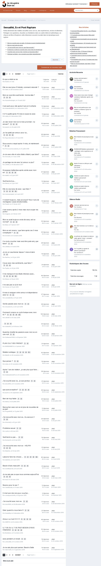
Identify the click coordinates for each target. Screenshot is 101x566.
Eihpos (7, 269)
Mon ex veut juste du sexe (15, 45)
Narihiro (7, 249)
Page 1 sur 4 (31, 74)
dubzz (7, 382)
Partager (49, 543)
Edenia (7, 179)
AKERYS (7, 495)
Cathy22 (54, 79)
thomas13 (8, 419)
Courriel (18, 543)
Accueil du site (7, 10)
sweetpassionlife (10, 471)
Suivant (18, 74)
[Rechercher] (85, 10)
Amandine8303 (9, 107)
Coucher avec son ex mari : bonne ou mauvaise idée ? (23, 52)
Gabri (6, 89)
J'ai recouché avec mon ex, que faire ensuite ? (20, 47)
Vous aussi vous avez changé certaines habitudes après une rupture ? (83, 97)
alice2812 (8, 366)
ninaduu (79, 207)
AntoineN (8, 402)
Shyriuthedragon (10, 99)
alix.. (78, 229)
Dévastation (77, 86)
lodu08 (79, 113)
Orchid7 (7, 229)
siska (6, 348)
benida (79, 122)
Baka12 (7, 340)
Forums (18, 10)
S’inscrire (94, 4)
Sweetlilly (8, 487)
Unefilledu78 (9, 445)
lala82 (7, 171)
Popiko (7, 259)
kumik (78, 167)
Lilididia (7, 239)
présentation (78, 120)
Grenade (8, 153)
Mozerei (79, 140)
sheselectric (9, 296)
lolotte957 (8, 314)
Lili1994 (7, 161)
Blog (25, 10)
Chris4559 (80, 88)
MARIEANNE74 (9, 332)
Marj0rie (7, 429)
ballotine (7, 437)
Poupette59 (8, 392)
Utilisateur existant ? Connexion (76, 4)
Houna (7, 277)
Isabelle (79, 155)
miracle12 (79, 101)
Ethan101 (79, 80)
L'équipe (32, 10)
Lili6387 (7, 306)
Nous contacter (51, 560)
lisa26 (7, 81)
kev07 (7, 374)
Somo (78, 179)
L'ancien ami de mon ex (81, 205)
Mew (6, 219)
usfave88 (8, 513)
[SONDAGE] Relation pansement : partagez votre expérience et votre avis (84, 151)
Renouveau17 (81, 240)
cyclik (7, 410)
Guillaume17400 (10, 324)
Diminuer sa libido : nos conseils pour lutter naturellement (24, 54)
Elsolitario (8, 505)
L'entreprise (42, 10)
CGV (34, 556)
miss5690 (8, 479)
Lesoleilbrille (9, 287)
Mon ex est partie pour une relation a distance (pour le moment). (82, 109)
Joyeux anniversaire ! (80, 78)
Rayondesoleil (9, 135)
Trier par (61, 74)
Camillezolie (9, 463)
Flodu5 (7, 199)
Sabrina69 (8, 521)
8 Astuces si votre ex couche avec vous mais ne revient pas (24, 49)
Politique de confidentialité (10, 556)
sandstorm (80, 252)
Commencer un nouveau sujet (51, 67)
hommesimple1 (9, 189)
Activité (52, 10)
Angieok (7, 209)
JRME (53, 87)
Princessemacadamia (11, 145)
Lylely (6, 115)
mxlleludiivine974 (10, 358)
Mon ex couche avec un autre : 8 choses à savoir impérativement (26, 43)
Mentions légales (25, 556)
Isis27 (6, 455)
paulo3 (7, 125)
